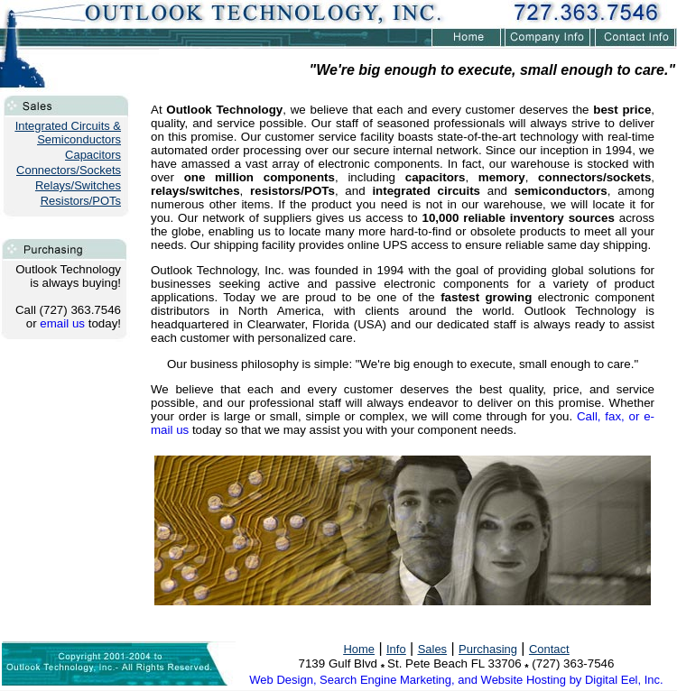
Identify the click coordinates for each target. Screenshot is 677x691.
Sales (432, 649)
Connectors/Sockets (68, 170)
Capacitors (93, 154)
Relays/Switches (78, 185)
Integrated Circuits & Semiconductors (68, 132)
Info (396, 649)
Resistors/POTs (81, 200)
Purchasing (488, 649)
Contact (549, 649)
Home (359, 649)
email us (62, 323)
